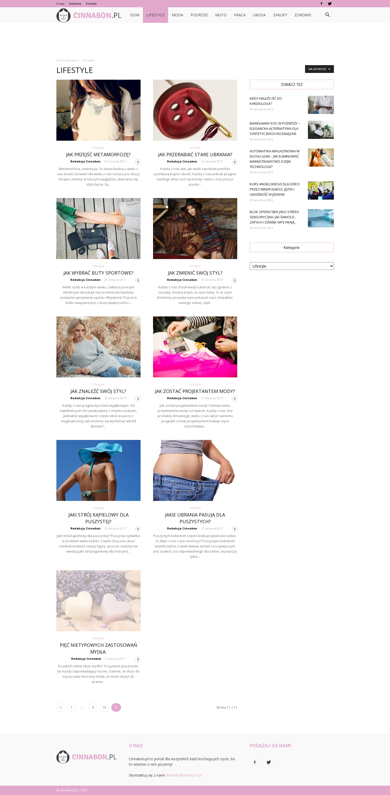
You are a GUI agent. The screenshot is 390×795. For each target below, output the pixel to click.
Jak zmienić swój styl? (195, 273)
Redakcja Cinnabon (85, 161)
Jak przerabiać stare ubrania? (195, 154)
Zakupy (280, 14)
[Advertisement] (195, 40)
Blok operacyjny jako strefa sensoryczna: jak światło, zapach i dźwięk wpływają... (274, 217)
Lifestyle (155, 14)
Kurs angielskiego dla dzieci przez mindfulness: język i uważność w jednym (275, 189)
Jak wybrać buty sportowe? (98, 273)
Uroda (259, 14)
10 (104, 707)
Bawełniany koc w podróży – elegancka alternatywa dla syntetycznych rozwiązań (275, 128)
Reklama (75, 3)
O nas (60, 3)
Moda (177, 14)
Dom (134, 14)
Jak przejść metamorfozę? (98, 154)
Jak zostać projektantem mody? (195, 391)
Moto (221, 14)
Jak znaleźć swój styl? (98, 391)
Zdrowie (302, 14)
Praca (240, 14)
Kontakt (91, 3)
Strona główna (66, 60)
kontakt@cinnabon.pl (184, 775)
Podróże (199, 14)
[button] (327, 15)
